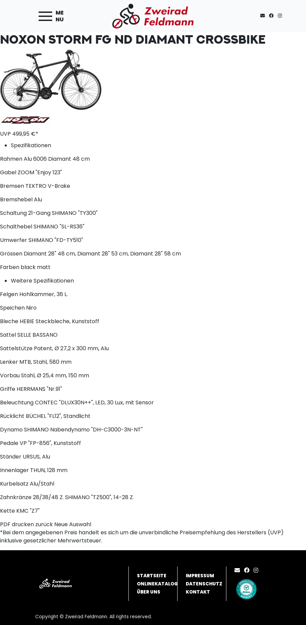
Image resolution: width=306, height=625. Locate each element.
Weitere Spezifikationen (42, 281)
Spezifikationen (31, 145)
